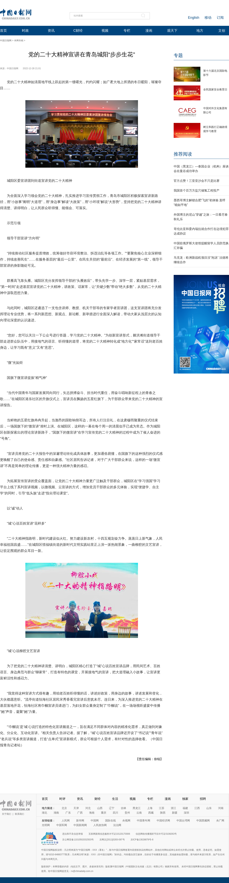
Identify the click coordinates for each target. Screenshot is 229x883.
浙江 (173, 808)
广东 (68, 812)
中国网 (95, 820)
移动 (208, 17)
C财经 (78, 30)
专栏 (126, 30)
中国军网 (61, 825)
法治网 (117, 825)
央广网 (220, 820)
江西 (197, 808)
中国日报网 (5, 40)
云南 (139, 812)
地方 (199, 30)
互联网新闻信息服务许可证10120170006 (109, 834)
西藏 (151, 812)
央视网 (126, 820)
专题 (178, 55)
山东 (209, 808)
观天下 (172, 30)
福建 (185, 808)
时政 (25, 30)
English (193, 17)
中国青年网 (143, 820)
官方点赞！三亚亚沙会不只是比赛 (196, 180)
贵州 (127, 812)
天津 (76, 808)
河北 (88, 808)
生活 (115, 798)
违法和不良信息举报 (72, 834)
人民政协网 (100, 825)
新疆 (174, 812)
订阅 (220, 17)
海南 (91, 812)
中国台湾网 (183, 820)
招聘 (203, 798)
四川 (115, 812)
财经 (97, 798)
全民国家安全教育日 (215, 89)
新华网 (80, 820)
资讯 (51, 30)
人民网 (66, 820)
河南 (220, 808)
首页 (3, 30)
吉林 (123, 808)
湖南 (56, 812)
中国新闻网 (80, 825)
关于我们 (6, 814)
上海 (149, 808)
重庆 (103, 812)
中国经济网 (163, 820)
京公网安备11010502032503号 (78, 839)
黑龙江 (137, 808)
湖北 (44, 812)
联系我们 (19, 814)
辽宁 (111, 808)
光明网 (46, 825)
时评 (62, 798)
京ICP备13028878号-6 (142, 839)
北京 (64, 808)
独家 (185, 798)
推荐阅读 (183, 154)
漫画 (148, 30)
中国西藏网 (203, 820)
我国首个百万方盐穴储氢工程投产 (196, 190)
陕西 (162, 812)
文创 (221, 30)
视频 (105, 30)
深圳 (186, 812)
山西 (99, 808)
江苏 (161, 808)
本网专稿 (18, 40)
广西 (80, 812)
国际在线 (110, 820)
